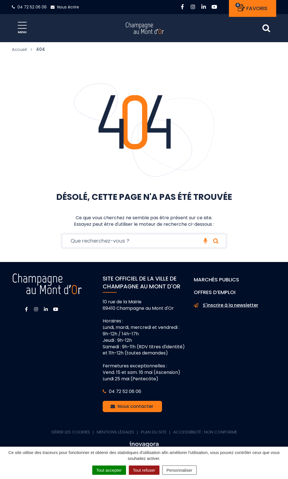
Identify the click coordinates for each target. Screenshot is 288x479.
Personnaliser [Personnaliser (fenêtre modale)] (179, 470)
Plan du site (153, 432)
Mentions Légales (115, 432)
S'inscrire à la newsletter (226, 305)
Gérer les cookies (70, 432)
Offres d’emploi (214, 292)
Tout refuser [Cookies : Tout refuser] (144, 470)
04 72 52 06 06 (122, 391)
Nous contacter (132, 406)
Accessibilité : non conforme (205, 432)
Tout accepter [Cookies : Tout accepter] (109, 470)
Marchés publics (216, 279)
